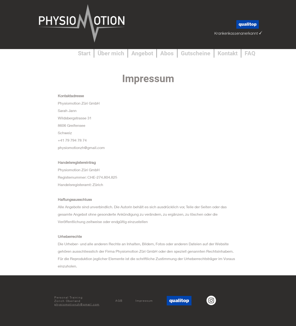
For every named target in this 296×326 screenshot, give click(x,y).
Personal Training (68, 297)
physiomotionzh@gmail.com (81, 147)
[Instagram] (211, 300)
